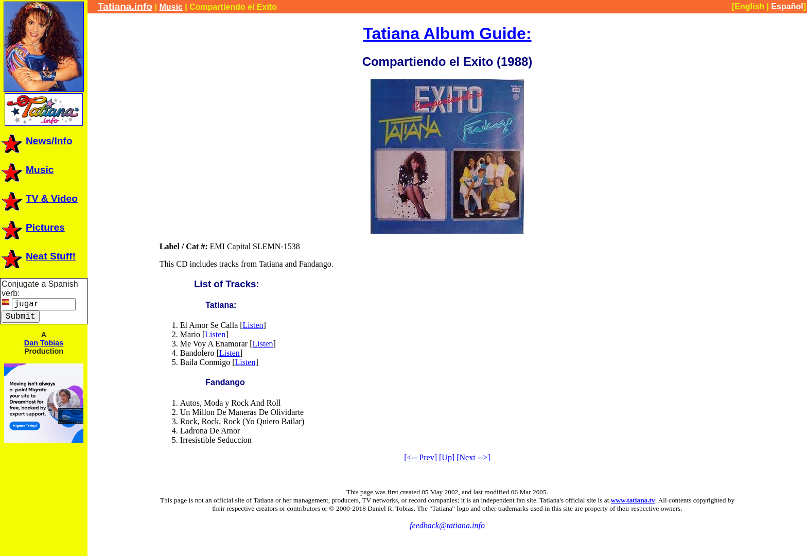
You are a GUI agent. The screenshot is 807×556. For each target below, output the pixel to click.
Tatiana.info (125, 6)
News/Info (36, 140)
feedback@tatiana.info (447, 525)
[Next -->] (473, 457)
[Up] (446, 457)
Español (787, 6)
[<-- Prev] (420, 457)
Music (27, 169)
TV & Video (39, 198)
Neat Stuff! (38, 256)
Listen (253, 325)
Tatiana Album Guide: (447, 33)
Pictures (32, 227)
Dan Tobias (44, 343)
